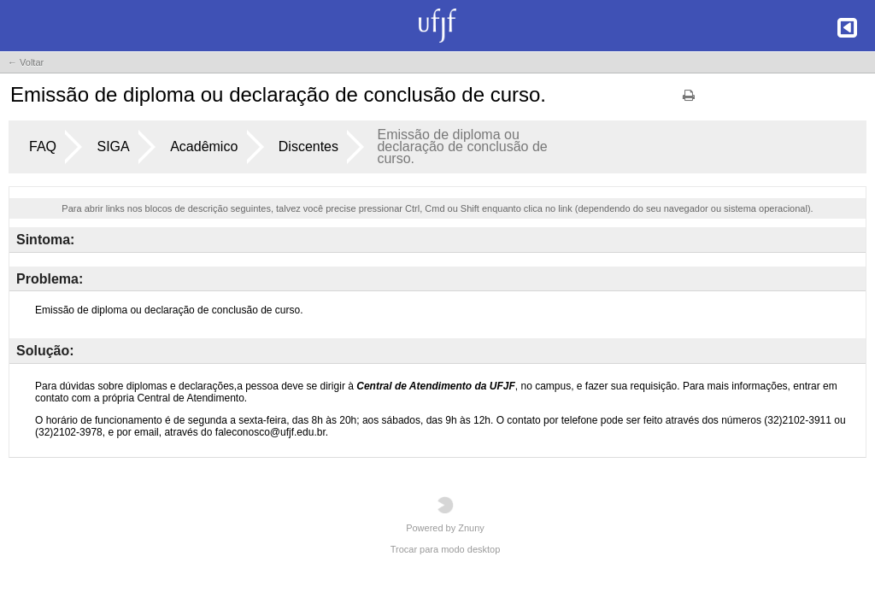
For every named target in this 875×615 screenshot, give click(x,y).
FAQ (42, 146)
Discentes (308, 146)
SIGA (113, 146)
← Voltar (26, 62)
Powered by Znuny (445, 514)
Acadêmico (204, 146)
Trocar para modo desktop (446, 549)
